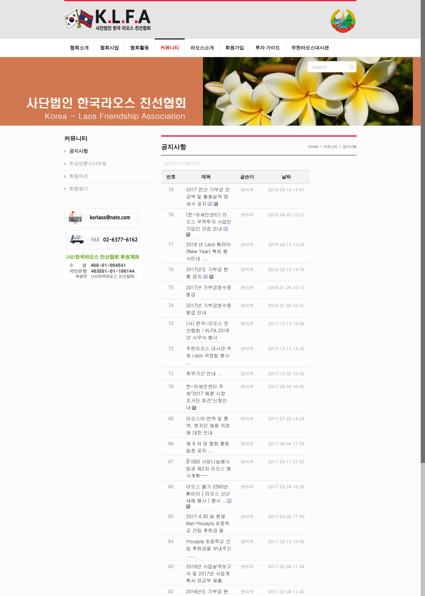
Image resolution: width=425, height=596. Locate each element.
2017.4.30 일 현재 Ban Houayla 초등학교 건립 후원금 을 (208, 523)
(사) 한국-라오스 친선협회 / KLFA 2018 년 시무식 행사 (207, 330)
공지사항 (350, 147)
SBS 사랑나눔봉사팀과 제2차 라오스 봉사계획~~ (208, 468)
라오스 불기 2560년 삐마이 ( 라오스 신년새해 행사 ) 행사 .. (208, 493)
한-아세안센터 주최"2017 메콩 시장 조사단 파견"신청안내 (206, 397)
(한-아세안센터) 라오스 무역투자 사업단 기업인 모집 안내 (208, 221)
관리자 (247, 190)
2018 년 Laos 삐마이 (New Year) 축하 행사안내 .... (208, 251)
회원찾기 (78, 188)
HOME (313, 147)
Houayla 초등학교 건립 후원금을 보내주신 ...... (208, 548)
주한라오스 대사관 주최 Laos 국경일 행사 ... (208, 355)
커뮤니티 (330, 147)
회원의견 (78, 176)
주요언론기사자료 (88, 163)
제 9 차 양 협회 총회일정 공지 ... (208, 447)
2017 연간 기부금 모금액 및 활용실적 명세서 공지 (208, 196)
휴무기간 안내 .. (203, 373)
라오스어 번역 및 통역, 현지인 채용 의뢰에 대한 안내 (208, 425)
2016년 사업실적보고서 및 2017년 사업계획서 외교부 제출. (208, 573)
